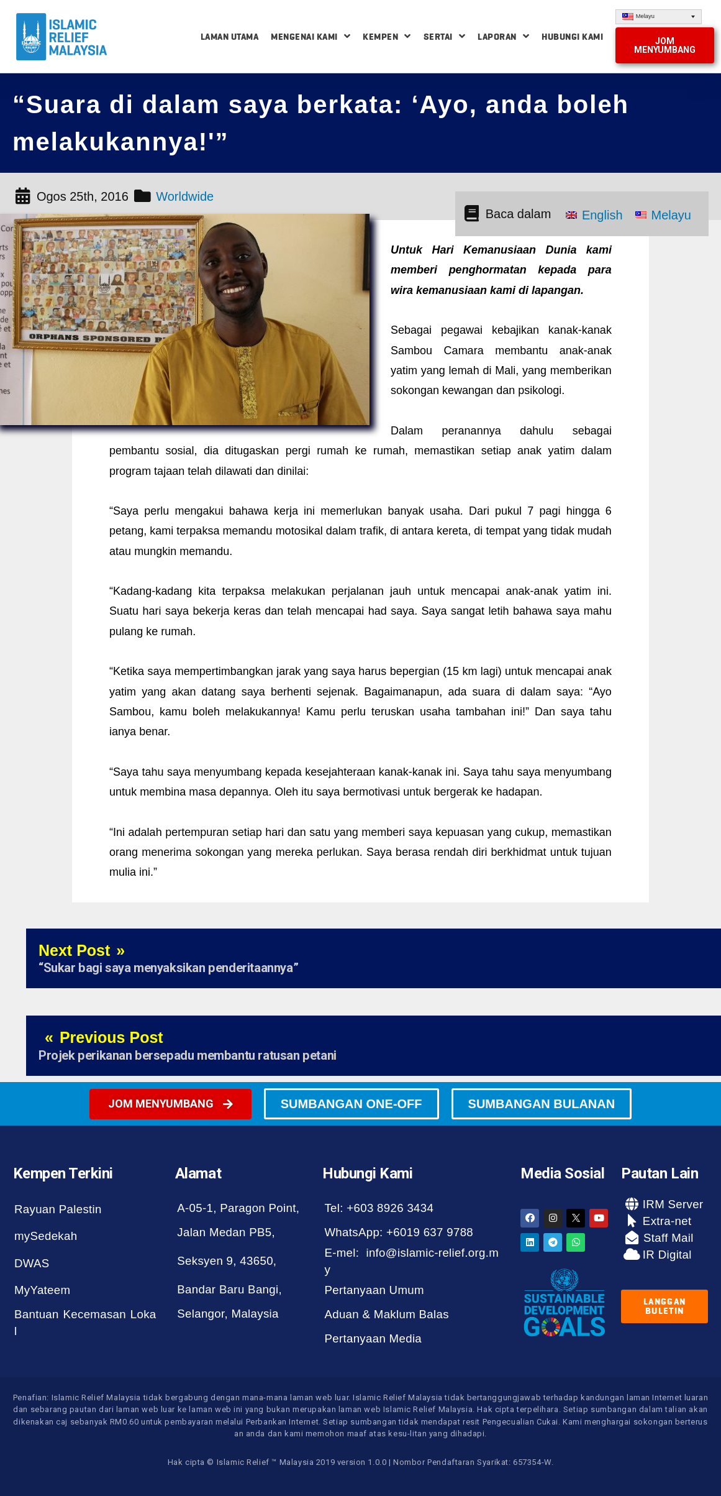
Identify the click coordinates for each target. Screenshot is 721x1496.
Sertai (445, 36)
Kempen (387, 36)
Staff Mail (667, 1237)
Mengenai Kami (310, 36)
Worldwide (185, 196)
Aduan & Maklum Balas (386, 1314)
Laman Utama (230, 36)
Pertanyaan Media (373, 1338)
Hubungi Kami (572, 36)
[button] (664, 45)
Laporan (503, 36)
